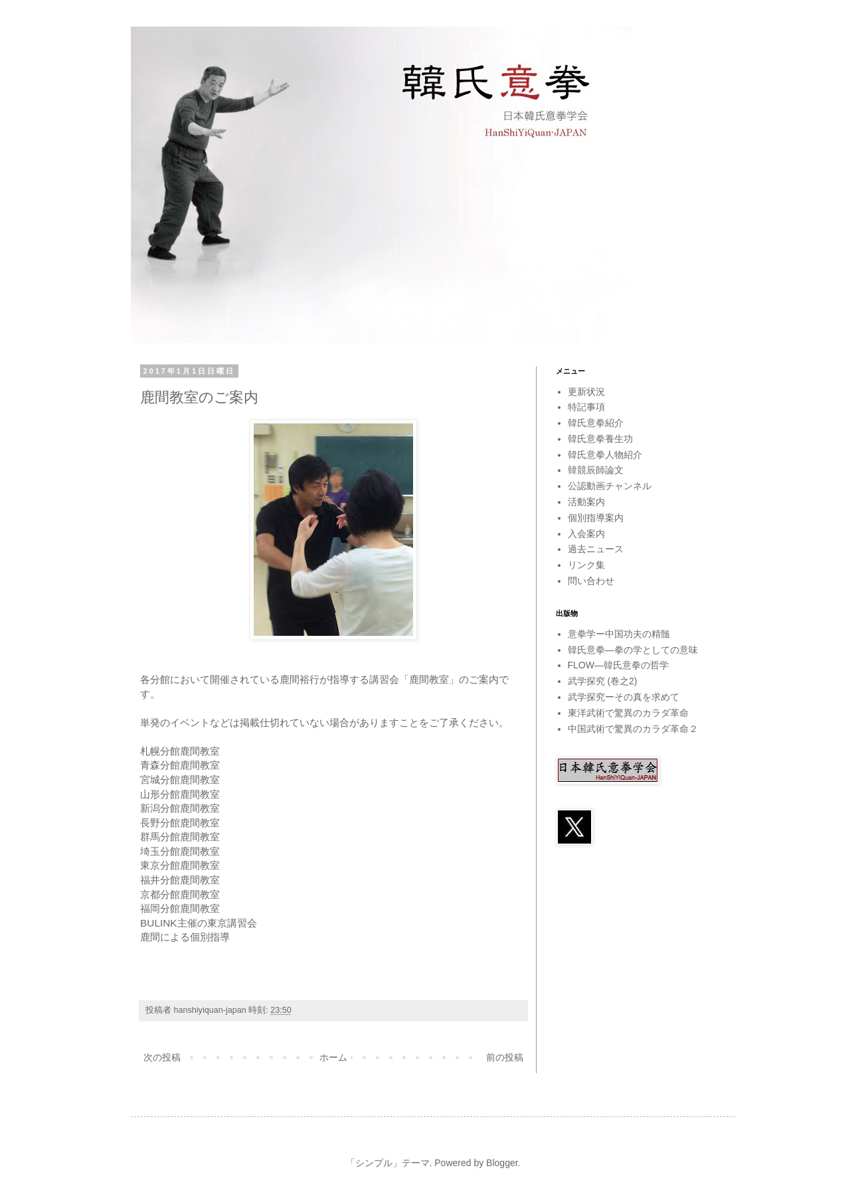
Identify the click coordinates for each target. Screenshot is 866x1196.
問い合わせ (591, 580)
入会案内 (586, 533)
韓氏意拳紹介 (596, 422)
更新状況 (586, 391)
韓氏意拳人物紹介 (605, 454)
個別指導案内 (596, 517)
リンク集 (586, 565)
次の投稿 (162, 1057)
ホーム (333, 1057)
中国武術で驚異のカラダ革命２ (633, 728)
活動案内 (586, 501)
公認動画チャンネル (609, 486)
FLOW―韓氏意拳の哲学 (618, 665)
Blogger (501, 1163)
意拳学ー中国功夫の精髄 (619, 634)
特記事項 (586, 407)
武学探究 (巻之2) (603, 681)
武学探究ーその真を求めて (623, 697)
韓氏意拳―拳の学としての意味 (633, 649)
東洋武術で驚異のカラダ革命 (628, 713)
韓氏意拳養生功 (600, 438)
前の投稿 (504, 1057)
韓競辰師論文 (596, 470)
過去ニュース (596, 549)
